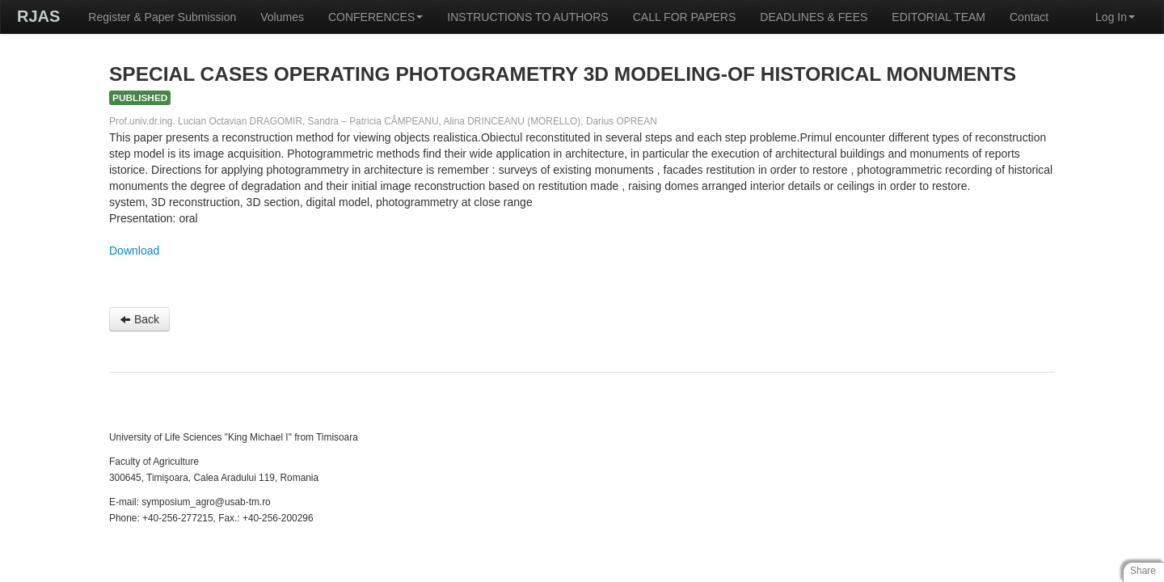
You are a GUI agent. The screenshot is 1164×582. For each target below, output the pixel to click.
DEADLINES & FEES (813, 17)
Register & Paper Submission (162, 17)
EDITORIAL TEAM (938, 17)
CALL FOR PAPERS (684, 17)
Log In (1115, 17)
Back (139, 319)
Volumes (282, 17)
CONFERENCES (375, 17)
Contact (1029, 17)
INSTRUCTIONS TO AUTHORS (527, 17)
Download (134, 250)
